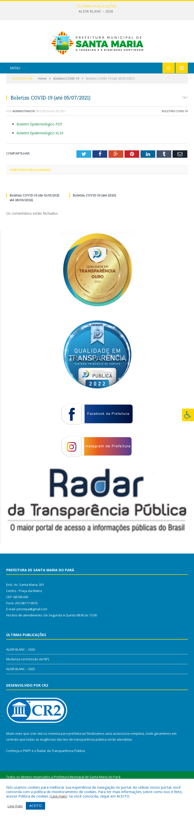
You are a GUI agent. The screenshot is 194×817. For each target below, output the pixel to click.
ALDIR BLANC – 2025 (20, 693)
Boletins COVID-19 (175, 135)
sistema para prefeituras (67, 757)
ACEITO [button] (35, 805)
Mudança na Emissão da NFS (27, 683)
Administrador (24, 135)
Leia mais (58, 796)
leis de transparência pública (84, 763)
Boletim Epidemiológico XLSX (40, 157)
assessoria (121, 757)
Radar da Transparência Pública (61, 775)
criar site (36, 757)
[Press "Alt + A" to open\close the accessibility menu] (188, 415)
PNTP (27, 775)
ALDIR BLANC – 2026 (96, 11)
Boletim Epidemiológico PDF (39, 148)
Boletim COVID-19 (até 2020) (94, 219)
